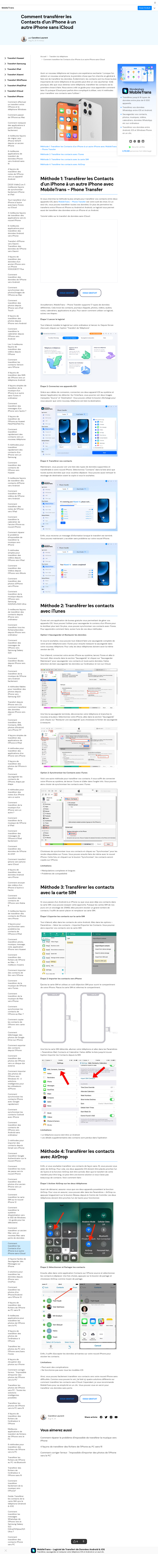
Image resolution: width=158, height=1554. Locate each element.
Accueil (43, 56)
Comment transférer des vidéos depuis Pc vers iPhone (16, 426)
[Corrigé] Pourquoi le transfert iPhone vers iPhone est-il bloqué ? (16, 894)
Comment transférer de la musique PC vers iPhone (15, 374)
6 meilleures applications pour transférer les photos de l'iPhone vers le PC (16, 141)
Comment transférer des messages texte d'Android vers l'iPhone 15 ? (15, 1427)
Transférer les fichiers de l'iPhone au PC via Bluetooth (17, 280)
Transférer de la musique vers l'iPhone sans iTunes (17, 563)
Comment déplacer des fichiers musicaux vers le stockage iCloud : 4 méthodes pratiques (17, 1354)
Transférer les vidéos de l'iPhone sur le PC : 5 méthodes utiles (16, 541)
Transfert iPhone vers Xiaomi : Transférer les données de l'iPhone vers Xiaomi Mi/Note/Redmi (17, 1104)
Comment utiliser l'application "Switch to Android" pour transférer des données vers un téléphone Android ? (17, 648)
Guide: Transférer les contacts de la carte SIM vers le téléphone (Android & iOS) (17, 321)
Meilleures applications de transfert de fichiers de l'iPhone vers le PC (17, 254)
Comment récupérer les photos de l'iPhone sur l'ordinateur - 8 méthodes (16, 1370)
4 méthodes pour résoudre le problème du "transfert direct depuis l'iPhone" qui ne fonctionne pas (17, 1086)
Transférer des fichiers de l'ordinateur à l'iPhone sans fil (15, 292)
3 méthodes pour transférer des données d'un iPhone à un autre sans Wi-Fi (16, 831)
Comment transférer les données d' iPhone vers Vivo (16, 1187)
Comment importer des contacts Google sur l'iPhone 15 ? (17, 1498)
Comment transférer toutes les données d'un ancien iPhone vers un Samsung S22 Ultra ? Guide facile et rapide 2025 (16, 442)
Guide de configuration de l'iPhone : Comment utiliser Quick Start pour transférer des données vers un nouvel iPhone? (17, 1296)
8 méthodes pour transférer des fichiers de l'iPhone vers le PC (16, 269)
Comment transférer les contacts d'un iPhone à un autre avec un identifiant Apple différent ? (16, 1215)
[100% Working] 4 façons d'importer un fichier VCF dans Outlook (17, 753)
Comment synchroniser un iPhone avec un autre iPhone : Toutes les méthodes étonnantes (15, 975)
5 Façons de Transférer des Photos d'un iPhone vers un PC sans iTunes (16, 471)
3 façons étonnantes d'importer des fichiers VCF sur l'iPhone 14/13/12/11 (16, 710)
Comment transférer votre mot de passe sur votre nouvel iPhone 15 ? (17, 1512)
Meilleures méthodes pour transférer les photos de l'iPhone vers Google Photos (17, 1541)
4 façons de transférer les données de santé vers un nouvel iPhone (16, 908)
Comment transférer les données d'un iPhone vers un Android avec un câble (15, 925)
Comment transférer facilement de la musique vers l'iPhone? (15, 306)
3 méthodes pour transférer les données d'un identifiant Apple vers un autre (16, 846)
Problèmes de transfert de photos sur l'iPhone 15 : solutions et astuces (17, 1527)
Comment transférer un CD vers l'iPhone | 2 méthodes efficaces (17, 1313)
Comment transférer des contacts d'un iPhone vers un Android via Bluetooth (14, 942)
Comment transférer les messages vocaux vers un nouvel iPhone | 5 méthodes (16, 814)
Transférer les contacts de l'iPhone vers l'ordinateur (14, 588)
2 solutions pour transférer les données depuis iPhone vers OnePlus (15, 97)
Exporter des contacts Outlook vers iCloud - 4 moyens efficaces (16, 740)
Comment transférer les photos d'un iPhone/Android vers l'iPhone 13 (15, 112)
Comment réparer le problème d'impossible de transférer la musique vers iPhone (78, 1439)
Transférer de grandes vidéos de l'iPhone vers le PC (16, 553)
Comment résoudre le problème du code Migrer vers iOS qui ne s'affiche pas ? (17, 1412)
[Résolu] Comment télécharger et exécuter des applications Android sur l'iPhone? (16, 1248)
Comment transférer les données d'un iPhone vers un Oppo (14, 1172)
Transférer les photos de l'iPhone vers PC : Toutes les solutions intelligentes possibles (17, 212)
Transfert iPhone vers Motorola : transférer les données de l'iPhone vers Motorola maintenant (17, 1138)
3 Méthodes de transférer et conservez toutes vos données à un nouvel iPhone (16, 767)
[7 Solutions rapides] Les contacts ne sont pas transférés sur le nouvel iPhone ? (16, 666)
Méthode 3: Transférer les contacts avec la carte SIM (64, 159)
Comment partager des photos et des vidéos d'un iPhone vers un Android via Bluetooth (17, 726)
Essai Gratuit (144, 8)
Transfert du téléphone (58, 56)
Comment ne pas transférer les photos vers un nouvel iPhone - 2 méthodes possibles (16, 878)
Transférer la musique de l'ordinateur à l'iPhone (14, 528)
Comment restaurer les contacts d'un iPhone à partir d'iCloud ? (17, 632)
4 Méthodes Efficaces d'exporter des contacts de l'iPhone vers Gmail (17, 1200)
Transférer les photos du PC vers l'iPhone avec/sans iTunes (16, 171)
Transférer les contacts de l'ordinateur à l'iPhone (14, 575)
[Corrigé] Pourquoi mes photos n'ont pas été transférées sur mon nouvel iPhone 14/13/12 (17, 1070)
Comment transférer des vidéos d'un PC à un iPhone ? (17, 485)
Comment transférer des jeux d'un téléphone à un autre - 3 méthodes (17, 1385)
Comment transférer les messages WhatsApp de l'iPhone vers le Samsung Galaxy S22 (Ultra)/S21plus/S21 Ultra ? (16, 342)
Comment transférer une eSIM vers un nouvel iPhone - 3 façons (17, 958)
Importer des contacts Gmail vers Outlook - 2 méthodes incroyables (17, 782)
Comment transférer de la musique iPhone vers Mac (15, 400)
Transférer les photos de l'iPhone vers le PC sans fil (16, 226)
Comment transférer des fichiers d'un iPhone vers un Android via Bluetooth (17, 1008)
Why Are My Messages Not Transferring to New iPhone (17, 1023)
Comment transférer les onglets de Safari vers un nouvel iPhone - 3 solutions (17, 993)
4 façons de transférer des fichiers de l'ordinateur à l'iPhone (14, 239)
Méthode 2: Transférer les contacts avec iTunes (62, 154)
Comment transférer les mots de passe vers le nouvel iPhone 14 (16, 681)
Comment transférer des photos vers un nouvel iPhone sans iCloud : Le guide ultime (16, 1444)
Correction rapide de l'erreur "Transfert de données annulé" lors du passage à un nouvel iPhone (17, 1037)
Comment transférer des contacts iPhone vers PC (15, 361)
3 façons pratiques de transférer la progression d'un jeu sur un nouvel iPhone (17, 862)
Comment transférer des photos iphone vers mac (17, 413)
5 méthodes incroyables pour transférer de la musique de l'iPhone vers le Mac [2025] (17, 1121)
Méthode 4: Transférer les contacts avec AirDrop (62, 164)
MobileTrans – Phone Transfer (72, 201)
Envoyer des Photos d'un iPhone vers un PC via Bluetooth (17, 458)
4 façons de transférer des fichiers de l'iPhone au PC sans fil (16, 127)
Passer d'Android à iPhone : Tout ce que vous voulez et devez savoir (16, 1339)
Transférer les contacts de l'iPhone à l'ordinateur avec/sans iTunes (16, 602)
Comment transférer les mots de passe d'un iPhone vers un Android (16, 1265)
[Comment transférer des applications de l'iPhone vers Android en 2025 (15, 798)
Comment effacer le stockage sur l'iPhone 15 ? (17, 1471)
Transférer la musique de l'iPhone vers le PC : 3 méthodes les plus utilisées (17, 618)
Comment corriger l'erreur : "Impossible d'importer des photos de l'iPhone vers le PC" (17, 195)
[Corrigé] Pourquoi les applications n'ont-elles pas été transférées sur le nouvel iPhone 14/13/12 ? (16, 1053)
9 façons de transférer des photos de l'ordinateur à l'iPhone (14, 156)
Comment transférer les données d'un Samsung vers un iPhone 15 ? (16, 1484)
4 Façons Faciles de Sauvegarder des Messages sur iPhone (17, 83)
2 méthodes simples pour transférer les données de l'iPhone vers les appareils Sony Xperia (17, 1155)
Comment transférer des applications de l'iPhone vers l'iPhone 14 (15, 695)
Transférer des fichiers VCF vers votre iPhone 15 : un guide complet (17, 1459)
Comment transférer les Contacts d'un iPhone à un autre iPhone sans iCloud (16, 69)
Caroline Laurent (40, 38)
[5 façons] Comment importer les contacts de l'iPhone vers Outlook (17, 1232)
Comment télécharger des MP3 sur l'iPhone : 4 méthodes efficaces (17, 1326)
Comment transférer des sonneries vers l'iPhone (14, 1279)
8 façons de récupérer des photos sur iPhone (16, 182)
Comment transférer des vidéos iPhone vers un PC (16, 387)
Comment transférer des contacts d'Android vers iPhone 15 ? (16, 1398)
